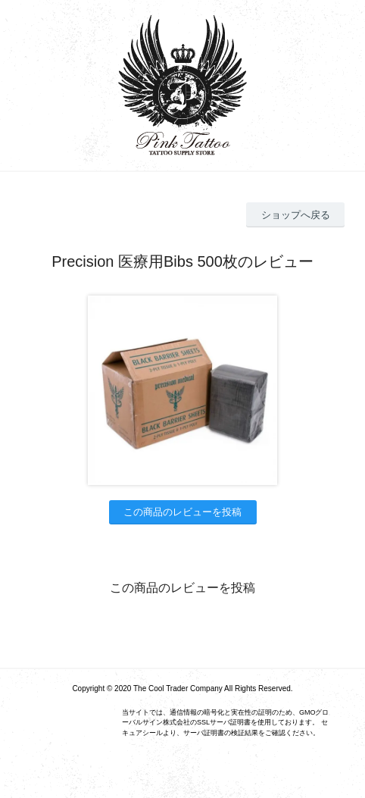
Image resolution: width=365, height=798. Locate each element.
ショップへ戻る (295, 215)
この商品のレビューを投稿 (182, 512)
